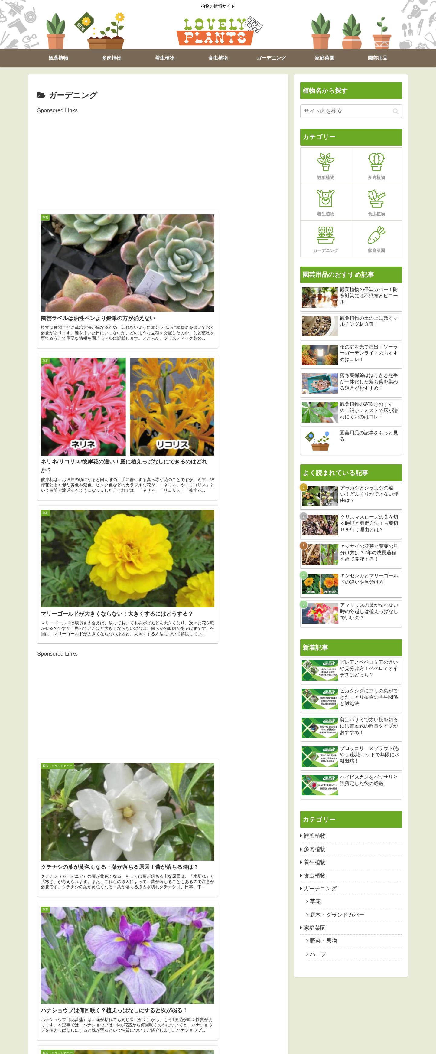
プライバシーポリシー (258, 1045)
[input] (351, 111)
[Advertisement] (158, 157)
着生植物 (88, 1045)
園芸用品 (190, 1045)
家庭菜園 (167, 1045)
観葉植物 (42, 1045)
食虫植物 (112, 1045)
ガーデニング (139, 1045)
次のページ (158, 957)
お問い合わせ (218, 1045)
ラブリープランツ (349, 1045)
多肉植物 (65, 1045)
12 (191, 980)
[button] (395, 111)
